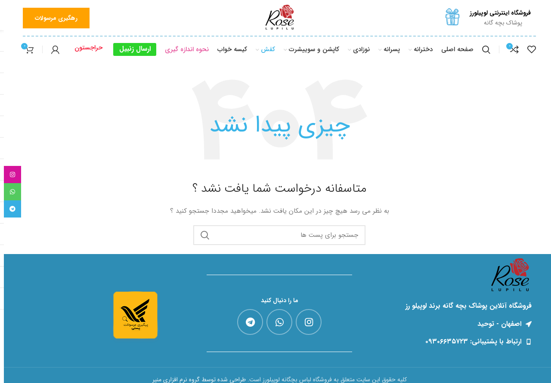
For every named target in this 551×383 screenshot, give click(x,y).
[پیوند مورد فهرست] (451, 341)
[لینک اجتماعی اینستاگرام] (305, 322)
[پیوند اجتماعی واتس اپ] (275, 322)
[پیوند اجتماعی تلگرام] (246, 322)
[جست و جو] (482, 49)
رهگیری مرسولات (52, 18)
